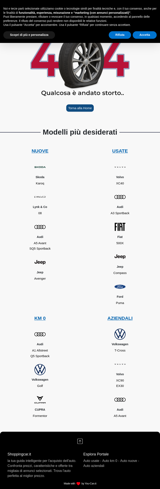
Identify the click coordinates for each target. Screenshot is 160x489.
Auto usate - (92, 461)
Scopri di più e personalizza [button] (29, 34)
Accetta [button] (144, 34)
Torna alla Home (80, 108)
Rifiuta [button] (120, 34)
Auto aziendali (93, 466)
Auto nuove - (129, 461)
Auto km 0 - (110, 461)
